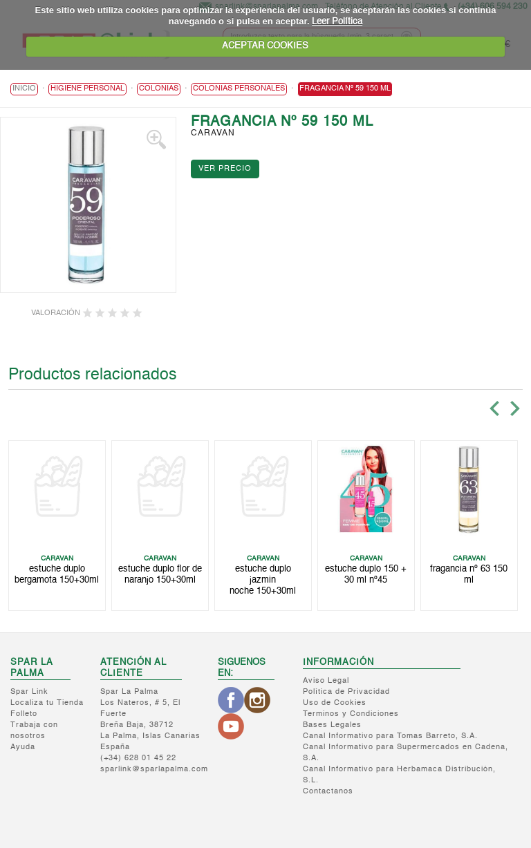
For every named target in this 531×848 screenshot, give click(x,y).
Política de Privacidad (346, 692)
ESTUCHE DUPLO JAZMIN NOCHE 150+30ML (263, 580)
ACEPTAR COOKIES (265, 45)
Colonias (158, 89)
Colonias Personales (239, 89)
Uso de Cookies (334, 703)
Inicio (24, 89)
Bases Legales (332, 725)
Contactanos (328, 791)
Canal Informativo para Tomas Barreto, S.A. (390, 736)
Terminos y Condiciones (351, 714)
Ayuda (22, 747)
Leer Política (337, 21)
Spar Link (29, 692)
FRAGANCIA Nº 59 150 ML (345, 89)
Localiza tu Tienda (47, 703)
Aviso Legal (326, 681)
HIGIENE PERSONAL (87, 89)
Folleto (23, 714)
